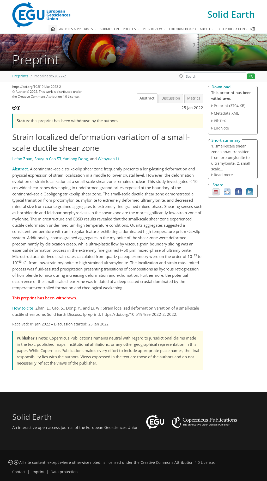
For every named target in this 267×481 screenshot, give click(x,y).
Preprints (20, 76)
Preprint (221, 105)
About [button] (205, 29)
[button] (181, 76)
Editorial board (182, 29)
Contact (19, 472)
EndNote (221, 128)
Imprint (38, 472)
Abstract (147, 98)
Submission (109, 29)
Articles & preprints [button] (76, 29)
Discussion (170, 98)
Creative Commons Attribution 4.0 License (177, 462)
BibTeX (220, 120)
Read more (223, 174)
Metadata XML (226, 113)
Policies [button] (130, 29)
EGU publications (232, 29)
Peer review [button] (153, 29)
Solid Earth (231, 14)
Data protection (64, 472)
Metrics (193, 98)
